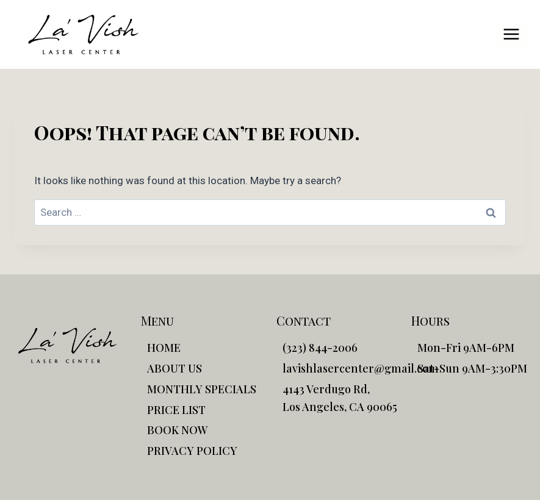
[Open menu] (511, 34)
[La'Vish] (83, 34)
